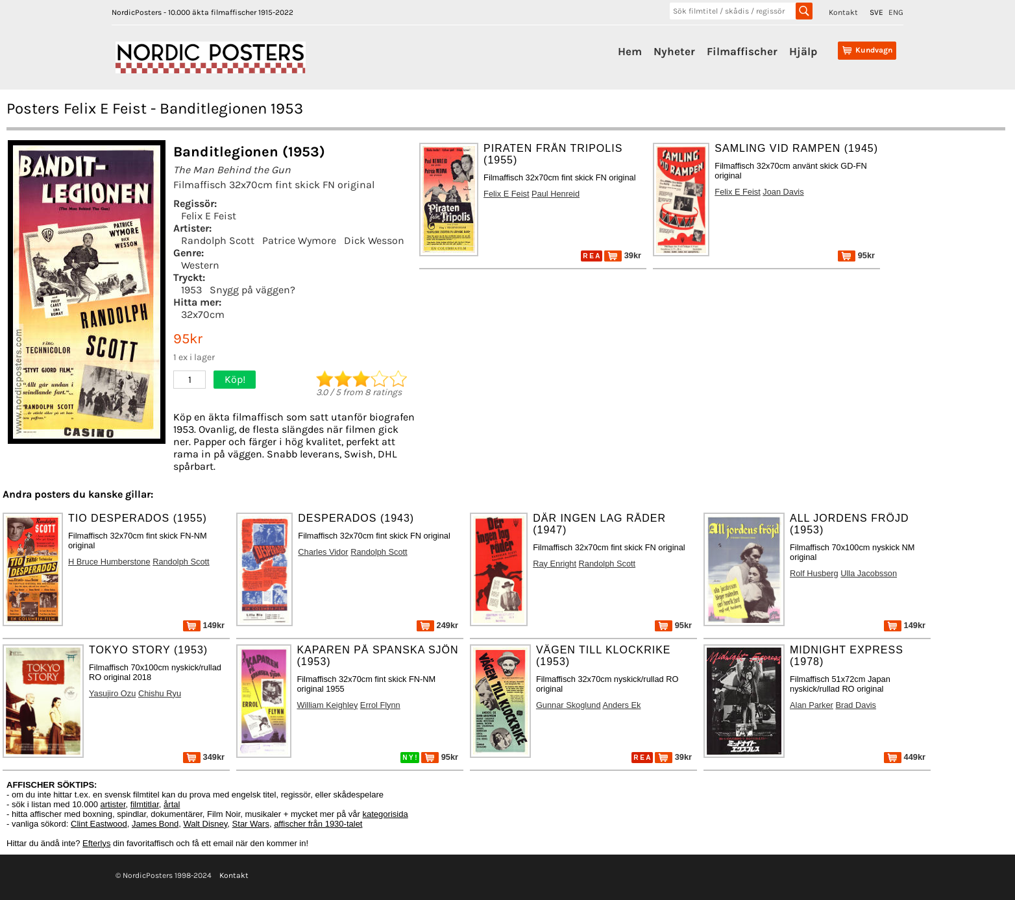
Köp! (235, 379)
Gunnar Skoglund (568, 705)
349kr (204, 757)
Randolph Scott (217, 240)
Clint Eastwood (99, 824)
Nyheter (674, 51)
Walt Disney (205, 824)
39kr (622, 255)
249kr (437, 625)
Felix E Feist (208, 216)
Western (200, 265)
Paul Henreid (556, 194)
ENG (895, 12)
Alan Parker (811, 705)
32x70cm (203, 314)
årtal (172, 804)
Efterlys (96, 843)
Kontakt (843, 12)
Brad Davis (855, 705)
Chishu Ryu (159, 693)
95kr (856, 255)
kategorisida (385, 814)
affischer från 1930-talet (318, 824)
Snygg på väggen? (252, 290)
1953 (191, 290)
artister (113, 804)
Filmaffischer (742, 51)
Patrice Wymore (299, 240)
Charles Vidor (323, 552)
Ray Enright (554, 563)
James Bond (155, 824)
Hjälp (803, 51)
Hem (630, 51)
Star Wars (250, 824)
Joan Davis (783, 192)
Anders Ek (621, 705)
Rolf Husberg (814, 573)
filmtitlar (144, 804)
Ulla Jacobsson (868, 573)
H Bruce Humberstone (109, 561)
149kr (204, 625)
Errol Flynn (380, 705)
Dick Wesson (374, 240)
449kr (904, 757)
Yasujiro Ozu (112, 693)
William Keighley (327, 705)
